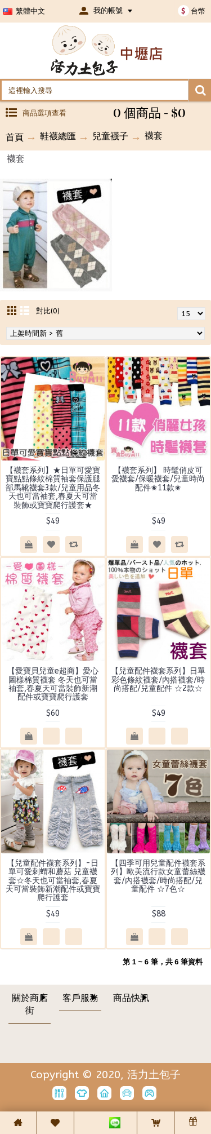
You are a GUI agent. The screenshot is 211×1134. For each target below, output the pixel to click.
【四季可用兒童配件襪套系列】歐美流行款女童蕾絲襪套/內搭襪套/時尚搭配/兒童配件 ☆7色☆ (158, 876)
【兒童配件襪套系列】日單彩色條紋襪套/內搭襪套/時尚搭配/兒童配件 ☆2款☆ (158, 679)
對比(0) (48, 311)
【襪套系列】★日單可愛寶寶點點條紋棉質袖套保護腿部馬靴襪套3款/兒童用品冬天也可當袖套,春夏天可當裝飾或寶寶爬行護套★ (53, 488)
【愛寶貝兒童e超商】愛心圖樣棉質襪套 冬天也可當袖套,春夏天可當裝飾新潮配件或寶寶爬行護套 (52, 684)
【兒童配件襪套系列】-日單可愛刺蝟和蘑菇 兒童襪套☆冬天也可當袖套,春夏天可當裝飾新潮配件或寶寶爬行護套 (53, 880)
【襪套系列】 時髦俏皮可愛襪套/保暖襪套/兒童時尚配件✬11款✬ (158, 479)
